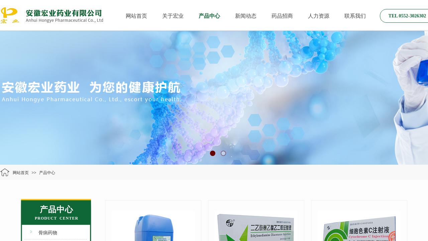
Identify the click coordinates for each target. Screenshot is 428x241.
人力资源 (318, 16)
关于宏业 (173, 16)
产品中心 (209, 16)
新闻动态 (245, 16)
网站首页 (136, 16)
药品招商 (282, 16)
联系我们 (355, 16)
